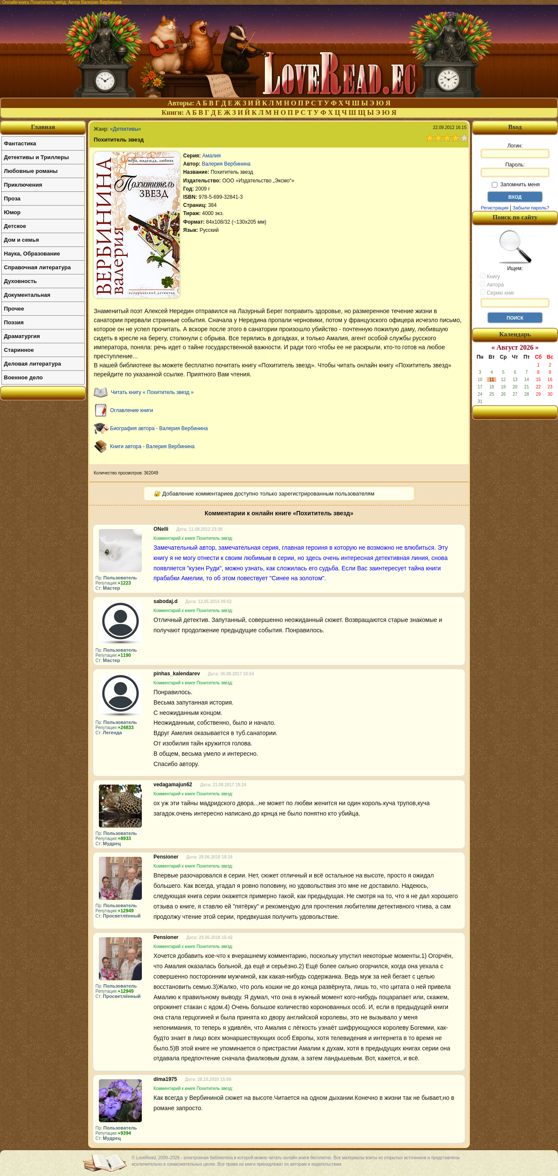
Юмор (12, 212)
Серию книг (497, 292)
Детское (15, 226)
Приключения (23, 185)
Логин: (515, 150)
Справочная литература (37, 267)
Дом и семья (21, 240)
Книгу (490, 276)
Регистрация (494, 207)
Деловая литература (32, 363)
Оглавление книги (131, 410)
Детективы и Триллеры (36, 157)
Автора (492, 284)
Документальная (27, 295)
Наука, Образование (32, 253)
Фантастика (20, 143)
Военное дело (23, 377)
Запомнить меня (516, 185)
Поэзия (14, 322)
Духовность (20, 281)
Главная (43, 126)
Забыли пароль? (531, 207)
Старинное (19, 350)
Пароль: (515, 169)
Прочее (14, 308)
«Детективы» (125, 129)
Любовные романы (31, 171)
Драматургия (22, 336)
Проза (12, 198)
